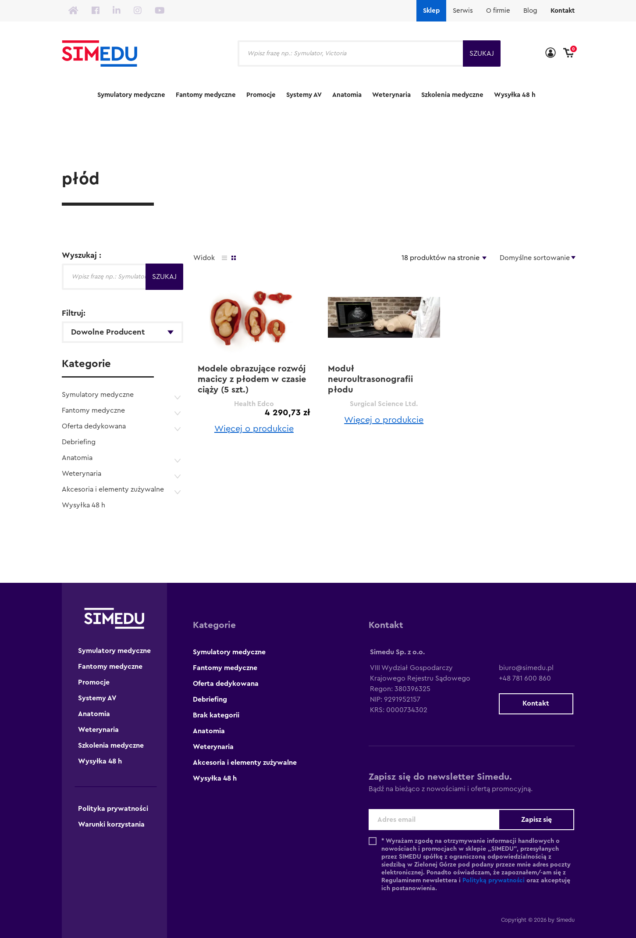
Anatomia (347, 95)
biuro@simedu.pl (526, 667)
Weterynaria (391, 95)
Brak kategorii (216, 715)
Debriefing (79, 442)
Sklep (431, 10)
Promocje (261, 95)
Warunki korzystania (111, 824)
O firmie (498, 10)
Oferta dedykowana (94, 426)
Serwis (463, 10)
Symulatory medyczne (131, 95)
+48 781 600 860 (525, 678)
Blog (530, 10)
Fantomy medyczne (206, 95)
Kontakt (563, 10)
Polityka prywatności (113, 808)
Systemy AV (304, 95)
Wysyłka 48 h (515, 95)
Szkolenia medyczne (452, 95)
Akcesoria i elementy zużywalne (113, 489)
